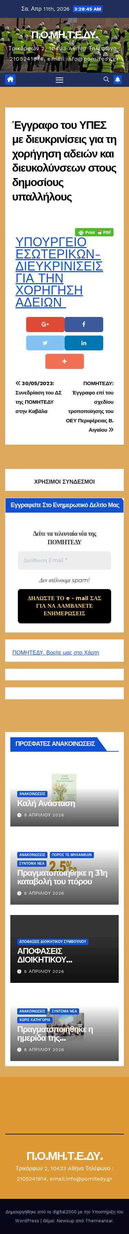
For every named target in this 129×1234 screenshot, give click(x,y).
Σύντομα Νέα (31, 863)
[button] (106, 79)
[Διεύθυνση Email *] (64, 560)
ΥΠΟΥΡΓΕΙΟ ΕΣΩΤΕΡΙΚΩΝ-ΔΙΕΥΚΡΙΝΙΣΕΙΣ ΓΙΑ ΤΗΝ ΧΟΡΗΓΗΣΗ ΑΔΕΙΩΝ (59, 272)
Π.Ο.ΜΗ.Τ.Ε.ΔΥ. (64, 34)
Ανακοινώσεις (32, 794)
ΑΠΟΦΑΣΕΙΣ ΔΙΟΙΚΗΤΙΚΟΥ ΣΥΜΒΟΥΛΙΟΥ (52, 942)
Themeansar (98, 1220)
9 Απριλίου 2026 (44, 815)
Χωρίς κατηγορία (35, 1020)
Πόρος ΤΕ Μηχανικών (72, 855)
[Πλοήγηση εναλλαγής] (59, 80)
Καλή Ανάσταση (46, 803)
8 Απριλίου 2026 (44, 893)
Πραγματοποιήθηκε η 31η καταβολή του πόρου (62, 877)
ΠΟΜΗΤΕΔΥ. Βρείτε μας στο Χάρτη (55, 652)
